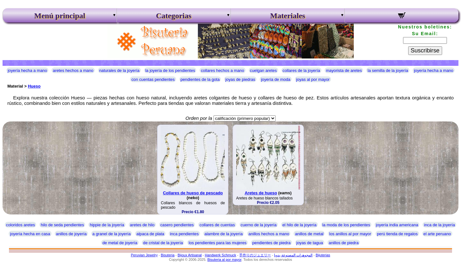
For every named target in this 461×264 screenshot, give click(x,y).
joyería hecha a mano (27, 70)
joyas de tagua (309, 242)
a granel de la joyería (112, 233)
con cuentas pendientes (152, 79)
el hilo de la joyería (299, 224)
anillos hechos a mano (268, 233)
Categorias (173, 16)
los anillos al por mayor (350, 233)
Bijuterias (323, 255)
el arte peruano (437, 233)
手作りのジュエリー (255, 255)
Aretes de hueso (261, 192)
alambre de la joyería (224, 233)
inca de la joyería (439, 224)
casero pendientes (177, 224)
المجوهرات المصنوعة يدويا (293, 255)
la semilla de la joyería (388, 70)
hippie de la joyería (107, 224)
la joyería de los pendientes (170, 70)
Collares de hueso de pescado (193, 192)
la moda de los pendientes (346, 224)
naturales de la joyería (119, 70)
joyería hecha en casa (30, 233)
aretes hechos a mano (73, 70)
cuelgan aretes (263, 70)
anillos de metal (309, 233)
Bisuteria (167, 255)
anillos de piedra (344, 242)
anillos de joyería (71, 233)
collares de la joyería (301, 70)
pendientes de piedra (271, 242)
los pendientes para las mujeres (218, 242)
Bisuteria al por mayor (224, 259)
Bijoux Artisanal (190, 255)
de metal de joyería (119, 242)
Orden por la (198, 118)
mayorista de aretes (344, 70)
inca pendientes (184, 233)
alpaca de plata (150, 233)
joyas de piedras (240, 79)
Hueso (34, 86)
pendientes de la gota (200, 79)
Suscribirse (425, 50)
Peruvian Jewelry (144, 255)
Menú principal (59, 16)
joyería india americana (397, 224)
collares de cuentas (217, 224)
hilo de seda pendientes (62, 224)
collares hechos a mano (222, 70)
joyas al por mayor (313, 79)
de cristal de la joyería (163, 242)
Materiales (287, 16)
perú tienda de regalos (397, 233)
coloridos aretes (20, 224)
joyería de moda (275, 79)
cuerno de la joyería (259, 224)
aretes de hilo (142, 224)
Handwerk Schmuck (220, 255)
